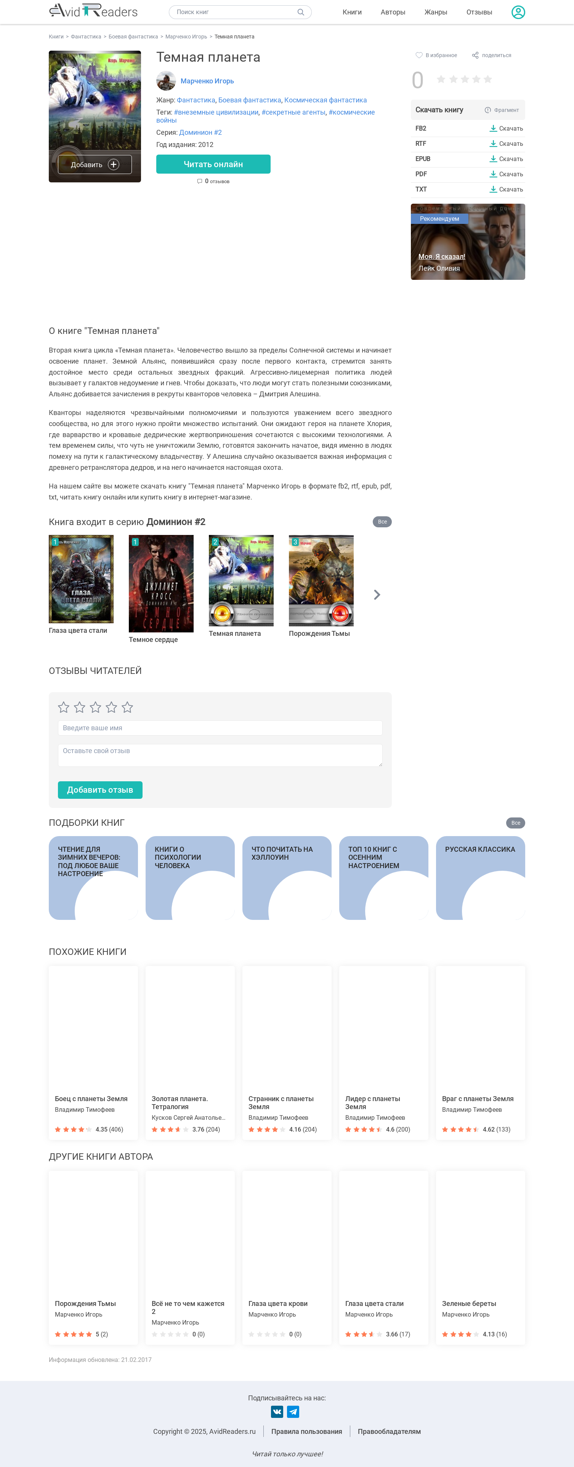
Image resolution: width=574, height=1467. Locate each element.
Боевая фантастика (249, 100)
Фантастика (196, 100)
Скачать (511, 128)
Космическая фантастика (325, 100)
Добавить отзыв (100, 790)
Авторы (393, 12)
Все (382, 522)
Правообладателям (389, 1431)
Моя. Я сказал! (441, 256)
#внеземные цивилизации (216, 112)
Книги (352, 12)
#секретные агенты (293, 112)
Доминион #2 (200, 132)
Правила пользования (306, 1431)
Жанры (436, 12)
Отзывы (479, 12)
